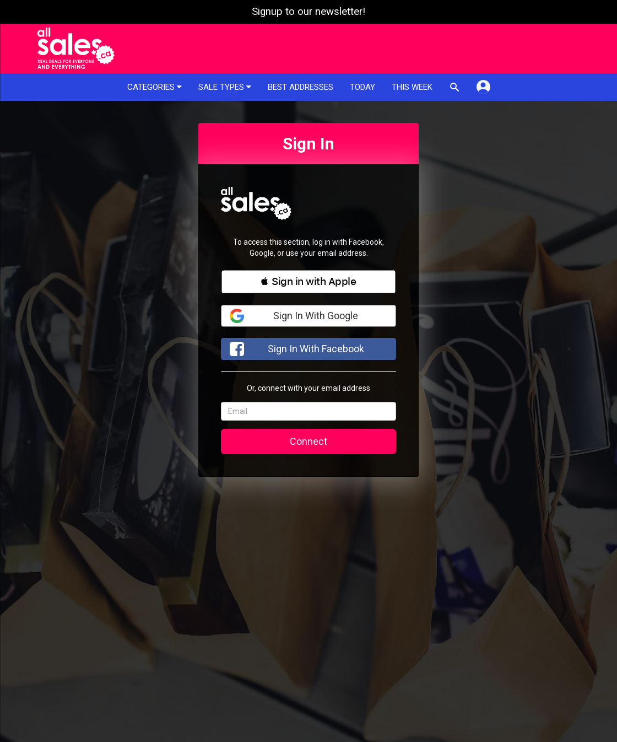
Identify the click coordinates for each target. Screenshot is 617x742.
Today (362, 87)
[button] (308, 282)
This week (412, 87)
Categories (154, 87)
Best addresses (300, 87)
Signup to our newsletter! (308, 12)
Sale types (224, 87)
